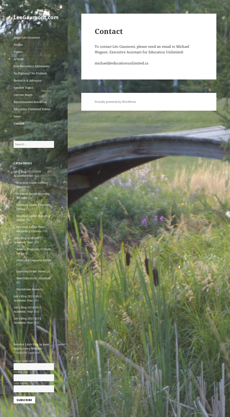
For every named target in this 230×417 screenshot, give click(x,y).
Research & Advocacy (28, 80)
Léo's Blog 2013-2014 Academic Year (27, 321)
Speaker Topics (23, 88)
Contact (19, 123)
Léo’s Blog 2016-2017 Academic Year (27, 240)
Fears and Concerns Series (33, 260)
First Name (21, 372)
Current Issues (23, 95)
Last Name (20, 383)
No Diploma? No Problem (30, 73)
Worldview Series (27, 289)
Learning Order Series (30, 271)
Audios (18, 45)
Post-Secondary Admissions (31, 66)
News (17, 116)
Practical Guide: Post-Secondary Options (30, 229)
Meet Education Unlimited (33, 278)
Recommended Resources (30, 102)
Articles (19, 59)
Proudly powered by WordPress (115, 102)
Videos (18, 52)
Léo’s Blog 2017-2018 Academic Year (27, 174)
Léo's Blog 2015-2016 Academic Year (27, 298)
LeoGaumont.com (36, 17)
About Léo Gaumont (27, 38)
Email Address (24, 361)
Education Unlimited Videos (32, 109)
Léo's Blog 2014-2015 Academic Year (27, 309)
